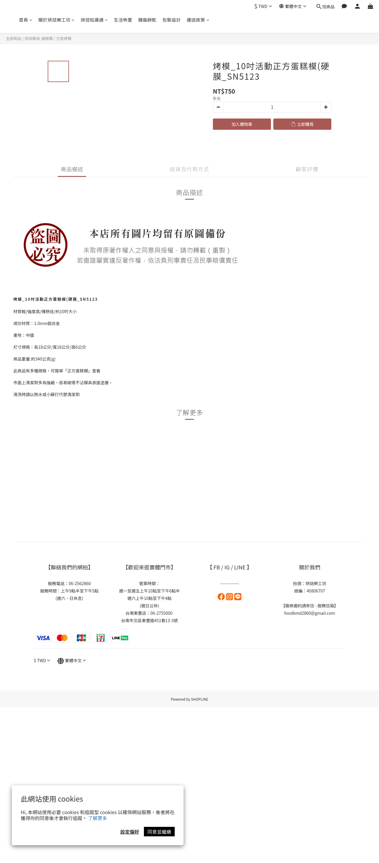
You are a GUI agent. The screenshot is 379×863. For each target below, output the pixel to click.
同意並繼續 (159, 831)
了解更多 (97, 818)
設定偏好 (129, 831)
